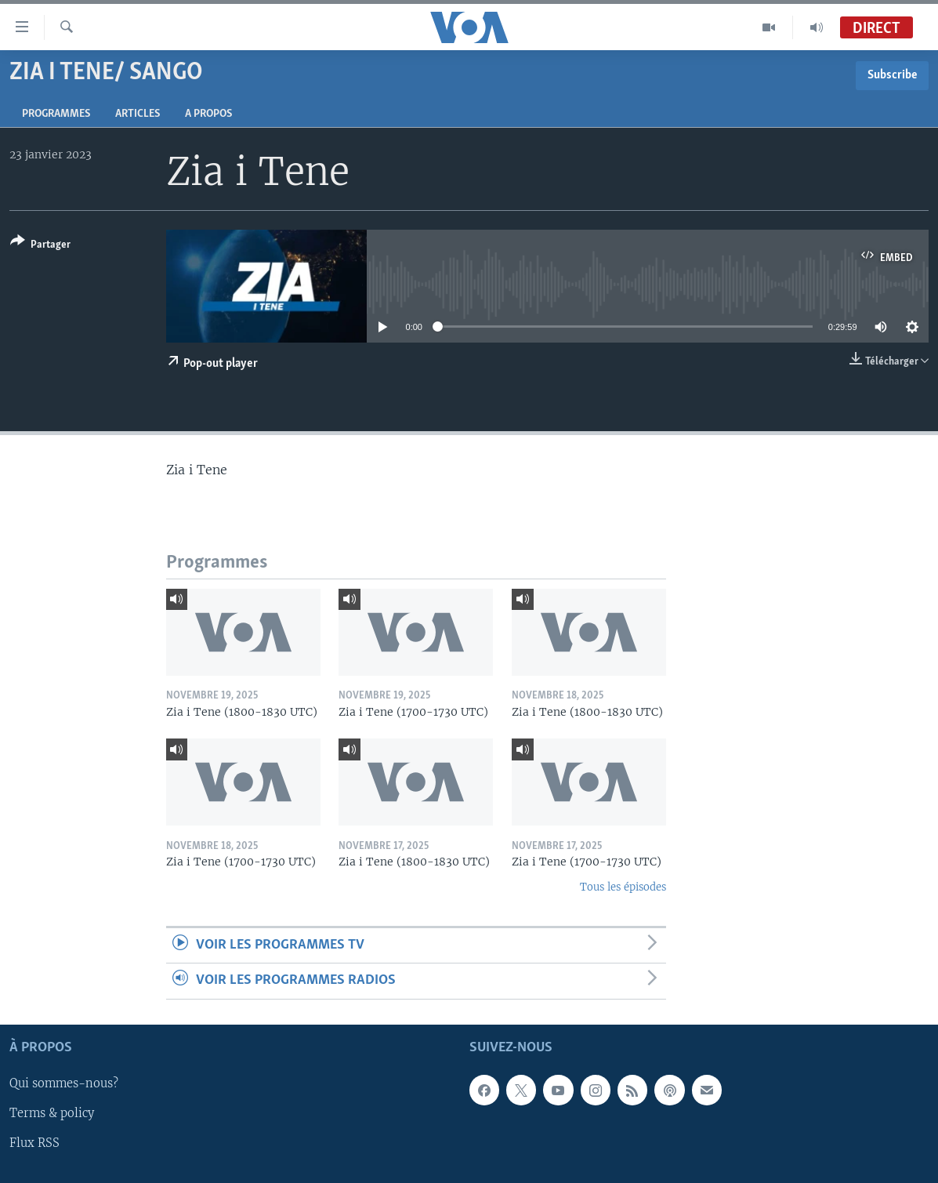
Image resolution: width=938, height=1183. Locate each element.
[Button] (40, 246)
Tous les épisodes (623, 887)
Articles (137, 114)
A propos (208, 114)
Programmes (56, 114)
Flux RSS (34, 1143)
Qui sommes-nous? (63, 1083)
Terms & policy (51, 1113)
